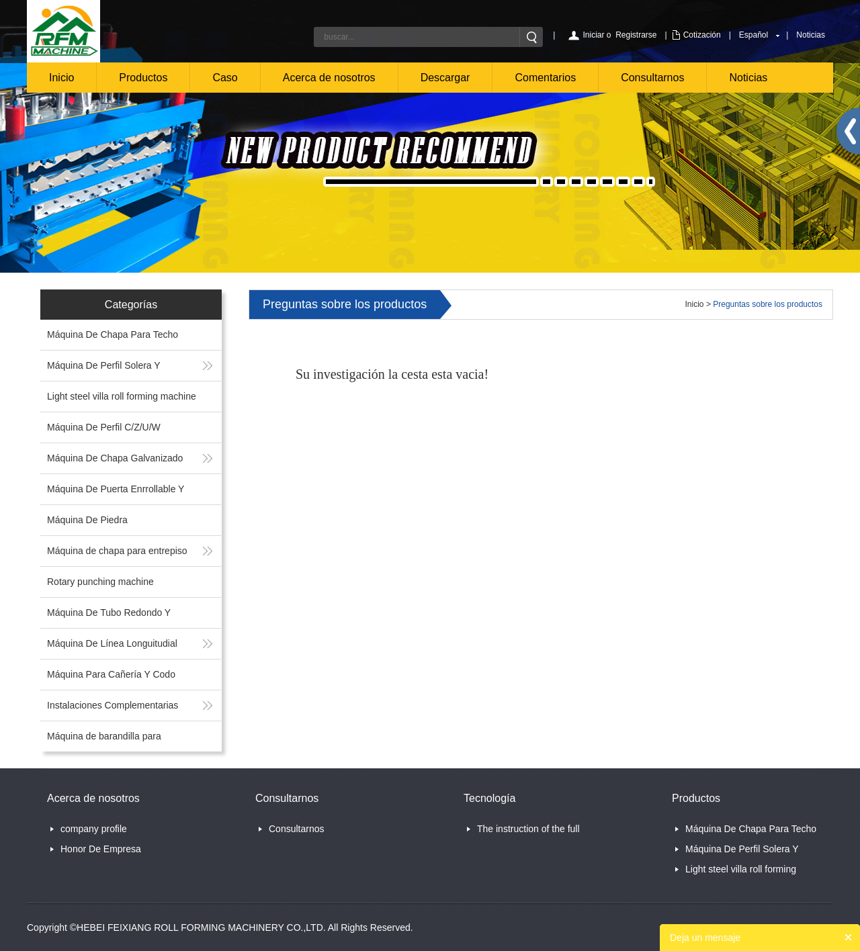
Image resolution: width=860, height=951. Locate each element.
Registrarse (635, 35)
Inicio (61, 77)
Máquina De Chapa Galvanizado (115, 458)
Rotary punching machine (100, 581)
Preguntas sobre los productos (767, 304)
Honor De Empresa (100, 849)
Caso (224, 77)
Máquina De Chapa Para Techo (112, 334)
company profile (93, 828)
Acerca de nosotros (329, 77)
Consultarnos (652, 77)
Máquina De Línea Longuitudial (112, 643)
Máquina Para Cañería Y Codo (111, 674)
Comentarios (545, 77)
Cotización (702, 35)
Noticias (810, 35)
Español (753, 35)
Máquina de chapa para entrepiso (117, 550)
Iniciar (593, 35)
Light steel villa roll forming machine (121, 396)
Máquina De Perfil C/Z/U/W (104, 427)
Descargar (445, 77)
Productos (143, 77)
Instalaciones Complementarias (112, 705)
